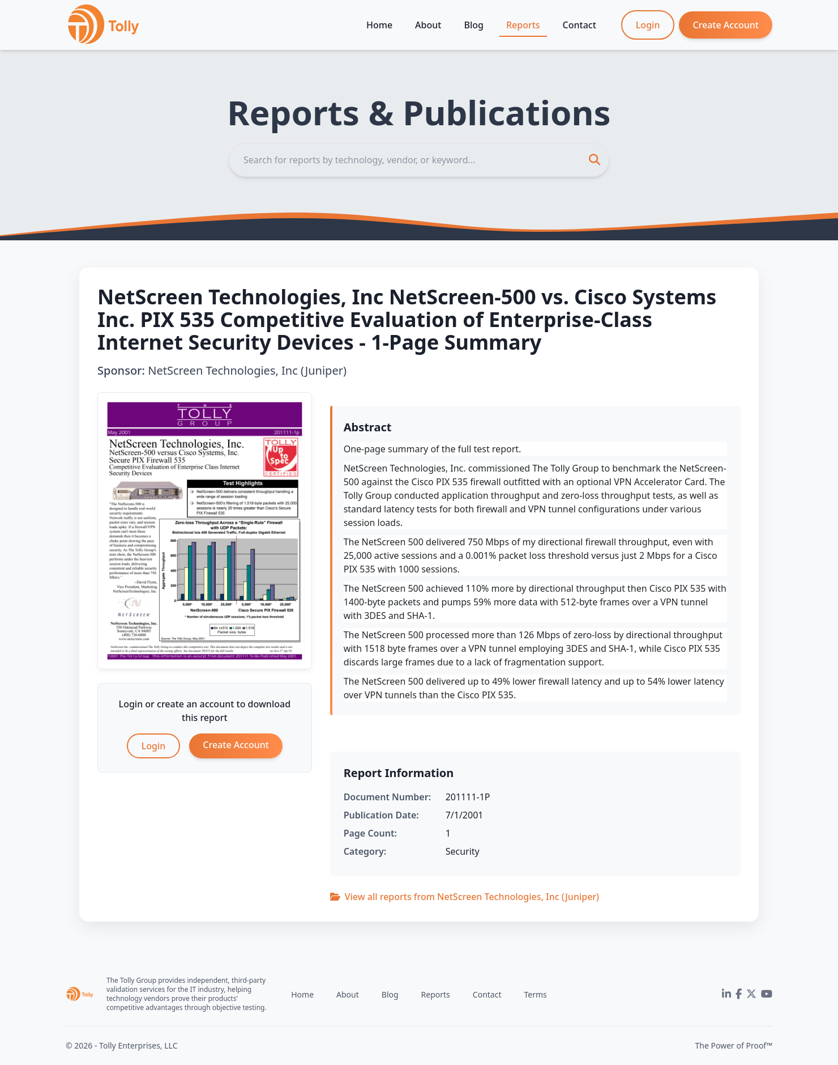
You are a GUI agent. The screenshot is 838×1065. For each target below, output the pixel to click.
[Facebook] (739, 994)
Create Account (725, 25)
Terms (535, 994)
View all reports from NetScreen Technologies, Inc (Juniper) (464, 896)
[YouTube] (766, 994)
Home (379, 25)
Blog (473, 25)
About (428, 25)
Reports (523, 25)
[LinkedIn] (726, 994)
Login (648, 25)
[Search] (419, 160)
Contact (579, 25)
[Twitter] (751, 994)
